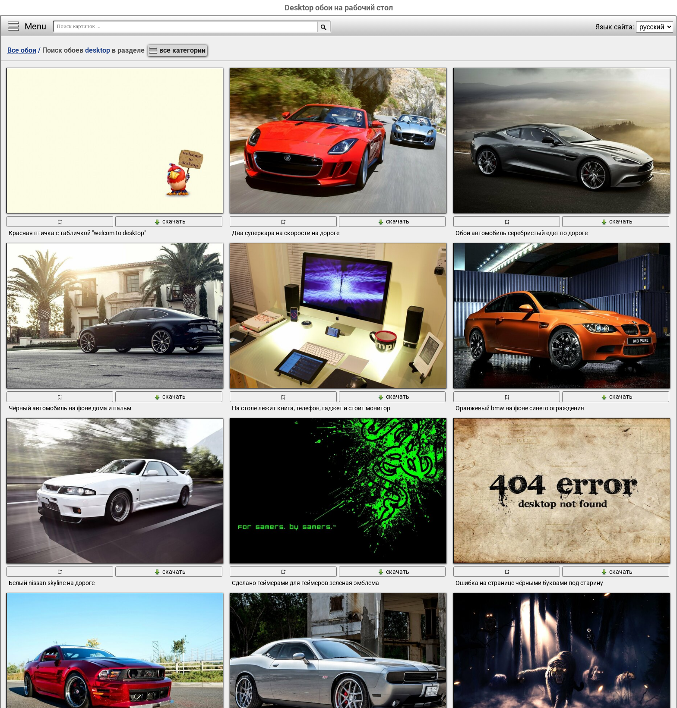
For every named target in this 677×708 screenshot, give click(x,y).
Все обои (21, 50)
